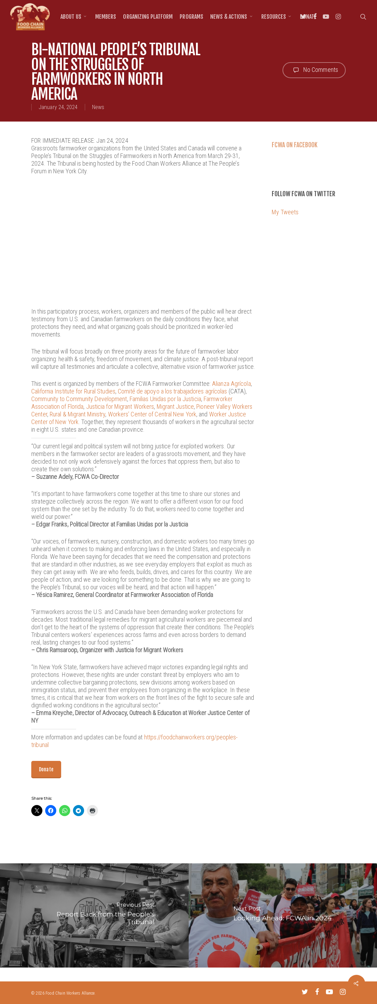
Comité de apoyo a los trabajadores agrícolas (172, 391)
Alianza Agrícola (231, 383)
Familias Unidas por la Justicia (165, 399)
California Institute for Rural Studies (73, 391)
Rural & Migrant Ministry (77, 414)
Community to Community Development (79, 399)
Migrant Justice (175, 406)
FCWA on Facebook (295, 145)
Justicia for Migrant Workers (120, 406)
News (98, 107)
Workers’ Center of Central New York (152, 414)
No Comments (314, 70)
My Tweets (285, 212)
